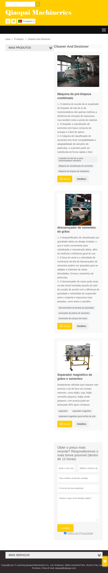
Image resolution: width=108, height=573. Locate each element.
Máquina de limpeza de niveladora (74, 171)
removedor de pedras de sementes (74, 313)
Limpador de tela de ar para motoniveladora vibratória (71, 159)
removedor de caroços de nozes (73, 318)
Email (65, 178)
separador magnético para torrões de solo (77, 416)
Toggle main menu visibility (104, 28)
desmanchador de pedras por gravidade (76, 308)
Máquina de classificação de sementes (76, 166)
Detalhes (81, 179)
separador (63, 411)
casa (7, 39)
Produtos (19, 39)
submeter (65, 528)
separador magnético (81, 411)
